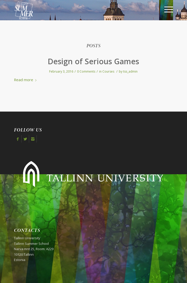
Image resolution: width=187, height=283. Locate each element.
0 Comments (86, 71)
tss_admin (130, 71)
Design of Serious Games (93, 61)
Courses (108, 71)
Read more (26, 79)
